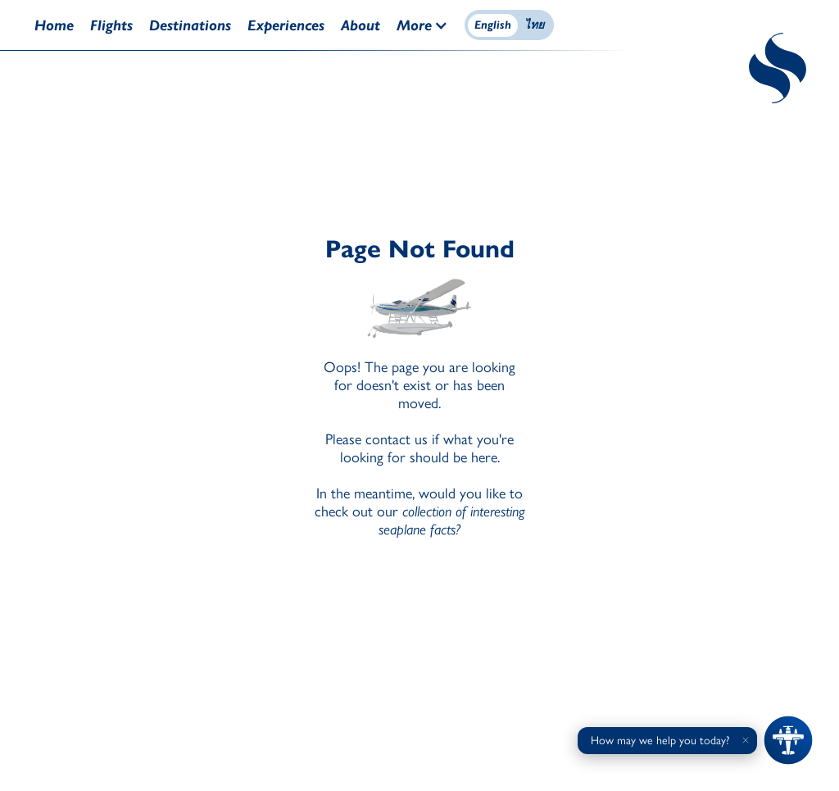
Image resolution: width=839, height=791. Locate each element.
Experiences (285, 25)
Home (54, 25)
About (360, 25)
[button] (431, 25)
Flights (111, 25)
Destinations (190, 25)
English (492, 25)
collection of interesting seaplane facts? (452, 520)
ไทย (534, 25)
